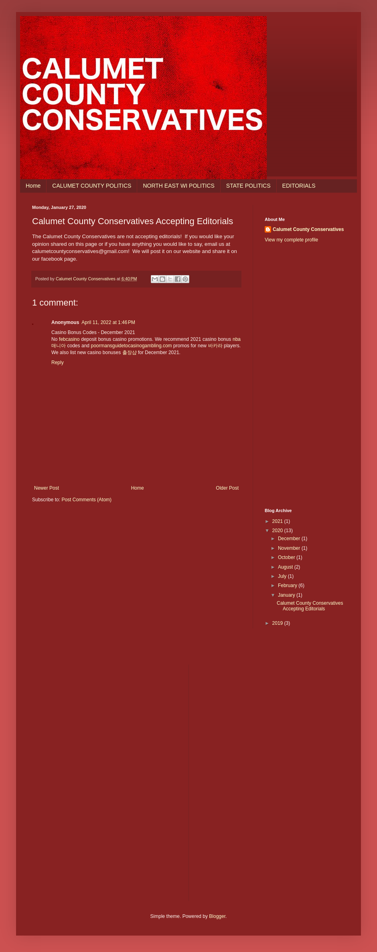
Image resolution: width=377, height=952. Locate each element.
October (287, 557)
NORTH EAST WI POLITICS (178, 185)
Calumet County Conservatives (308, 229)
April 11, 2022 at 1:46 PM (108, 322)
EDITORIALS (299, 185)
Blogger (217, 916)
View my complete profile (291, 240)
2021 (278, 521)
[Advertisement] (305, 375)
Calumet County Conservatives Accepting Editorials (310, 606)
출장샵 (129, 352)
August (286, 567)
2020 (278, 530)
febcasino (69, 339)
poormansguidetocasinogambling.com (131, 345)
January (287, 595)
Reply (57, 362)
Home (33, 185)
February (288, 585)
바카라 (215, 345)
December (290, 538)
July (283, 576)
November (290, 548)
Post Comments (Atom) (86, 499)
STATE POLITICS (248, 185)
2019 (278, 623)
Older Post (227, 488)
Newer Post (46, 488)
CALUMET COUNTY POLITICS (91, 185)
